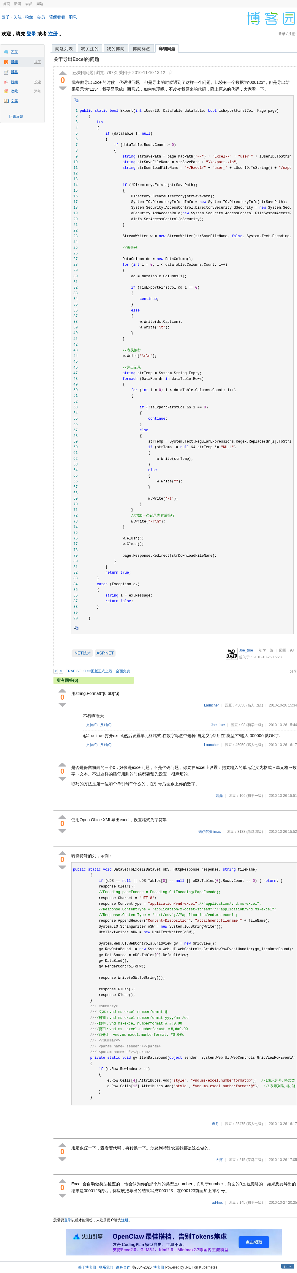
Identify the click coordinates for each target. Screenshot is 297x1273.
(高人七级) (254, 705)
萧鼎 (219, 796)
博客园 (158, 1267)
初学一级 (266, 650)
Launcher (211, 705)
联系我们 (106, 1267)
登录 (31, 33)
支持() (92, 725)
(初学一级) (254, 725)
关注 (17, 17)
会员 (28, 4)
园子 (5, 17)
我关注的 (90, 48)
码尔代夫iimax (209, 832)
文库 (14, 101)
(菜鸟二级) (254, 1160)
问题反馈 (16, 116)
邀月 (215, 1124)
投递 (37, 82)
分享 (293, 671)
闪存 (14, 52)
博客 (14, 72)
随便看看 (57, 17)
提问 (37, 62)
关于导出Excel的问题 (76, 59)
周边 (39, 4)
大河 (219, 1160)
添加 (37, 91)
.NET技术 (82, 653)
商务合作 (123, 1267)
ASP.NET (105, 653)
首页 (6, 4)
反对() (106, 725)
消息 (73, 17)
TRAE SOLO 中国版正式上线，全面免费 (98, 671)
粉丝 (29, 17)
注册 (53, 33)
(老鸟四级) (254, 832)
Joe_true (246, 650)
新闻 (17, 4)
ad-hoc (217, 1202)
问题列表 (64, 48)
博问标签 (142, 48)
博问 (14, 62)
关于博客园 (87, 1267)
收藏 (14, 91)
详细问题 (167, 48)
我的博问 (116, 48)
